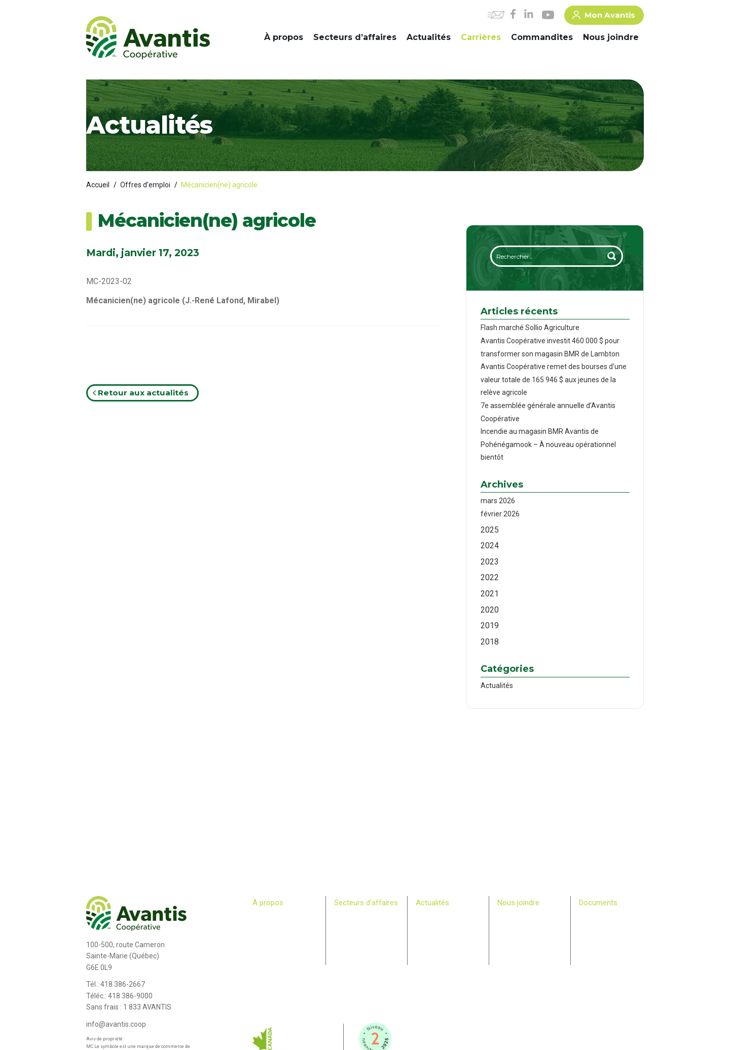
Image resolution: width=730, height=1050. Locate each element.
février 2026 (500, 514)
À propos (283, 37)
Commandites (542, 37)
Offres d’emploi (145, 185)
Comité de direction (280, 927)
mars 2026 (498, 501)
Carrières (481, 37)
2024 (490, 545)
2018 (490, 642)
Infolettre (428, 927)
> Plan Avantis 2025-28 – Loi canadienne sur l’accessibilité (611, 927)
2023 (490, 562)
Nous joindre (611, 37)
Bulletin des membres (283, 976)
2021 (490, 593)
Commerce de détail (362, 937)
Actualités (429, 37)
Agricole (345, 917)
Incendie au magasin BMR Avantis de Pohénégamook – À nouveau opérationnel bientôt (548, 444)
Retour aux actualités (141, 392)
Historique (266, 917)
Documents (598, 902)
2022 (490, 577)
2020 (490, 610)
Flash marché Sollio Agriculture (530, 328)
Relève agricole (274, 966)
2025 (490, 530)
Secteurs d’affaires (354, 37)
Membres (265, 956)
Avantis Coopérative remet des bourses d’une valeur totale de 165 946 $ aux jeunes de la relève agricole (554, 379)
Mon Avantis (603, 16)
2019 (490, 625)
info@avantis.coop (116, 1024)
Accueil (98, 185)
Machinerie (350, 927)
